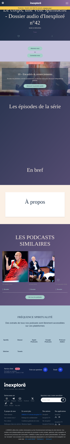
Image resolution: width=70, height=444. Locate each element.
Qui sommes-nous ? (10, 417)
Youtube (20, 400)
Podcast (11, 404)
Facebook (26, 401)
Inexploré (45, 414)
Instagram (6, 400)
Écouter (6, 289)
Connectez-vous (35, 55)
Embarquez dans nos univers (12, 424)
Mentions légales (27, 424)
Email (58, 369)
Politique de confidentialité (29, 417)
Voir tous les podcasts (35, 297)
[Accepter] (40, 439)
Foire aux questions (38, 369)
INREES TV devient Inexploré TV (32, 414)
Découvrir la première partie (35, 86)
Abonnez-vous (35, 48)
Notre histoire (8, 414)
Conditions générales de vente (30, 421)
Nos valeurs (7, 421)
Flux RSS (17, 405)
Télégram (13, 400)
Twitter (32, 400)
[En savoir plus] (30, 439)
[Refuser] (49, 439)
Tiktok (6, 404)
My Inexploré (46, 421)
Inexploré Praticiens (48, 424)
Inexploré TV (46, 417)
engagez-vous (47, 8)
